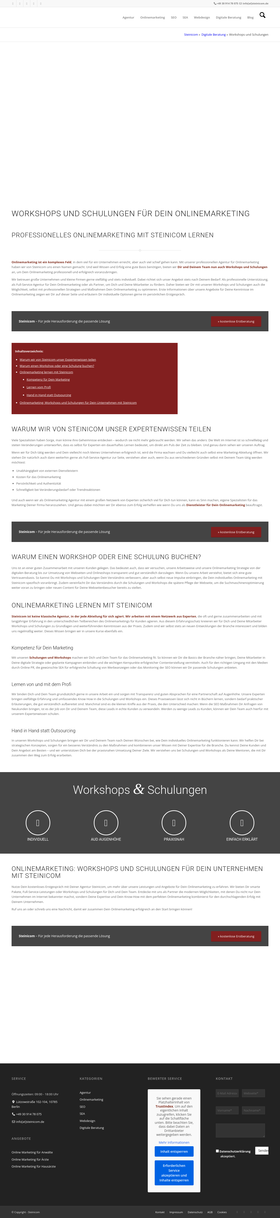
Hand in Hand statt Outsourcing (49, 395)
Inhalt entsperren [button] (174, 1151)
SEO (82, 1107)
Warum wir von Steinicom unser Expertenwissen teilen (58, 359)
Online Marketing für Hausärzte (34, 1166)
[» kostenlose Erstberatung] (236, 321)
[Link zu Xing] (33, 3)
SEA (82, 1114)
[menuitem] (128, 17)
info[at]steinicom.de (255, 3)
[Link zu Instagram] (19, 3)
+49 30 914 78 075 (227, 3)
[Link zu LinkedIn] (26, 3)
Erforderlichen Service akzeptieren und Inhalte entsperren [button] (174, 1172)
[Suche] (262, 17)
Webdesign (87, 1121)
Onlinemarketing (91, 1099)
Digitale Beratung (213, 34)
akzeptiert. (233, 1153)
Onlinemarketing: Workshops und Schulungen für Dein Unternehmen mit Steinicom (78, 403)
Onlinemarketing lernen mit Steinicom (46, 372)
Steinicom (191, 34)
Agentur (85, 1092)
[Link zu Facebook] (12, 3)
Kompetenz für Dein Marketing (48, 379)
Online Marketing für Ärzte (30, 1159)
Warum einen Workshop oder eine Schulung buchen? (57, 366)
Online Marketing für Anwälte (32, 1152)
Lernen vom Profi (39, 387)
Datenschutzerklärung (235, 1151)
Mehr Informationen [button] (174, 1142)
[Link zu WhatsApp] (40, 3)
